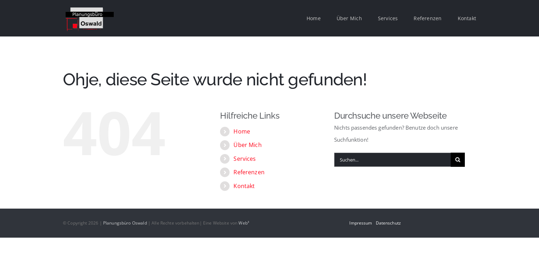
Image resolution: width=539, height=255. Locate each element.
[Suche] (458, 160)
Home (241, 131)
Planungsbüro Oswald (125, 223)
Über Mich (247, 145)
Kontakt (244, 186)
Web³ (243, 223)
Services (244, 159)
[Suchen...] (392, 160)
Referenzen (249, 172)
